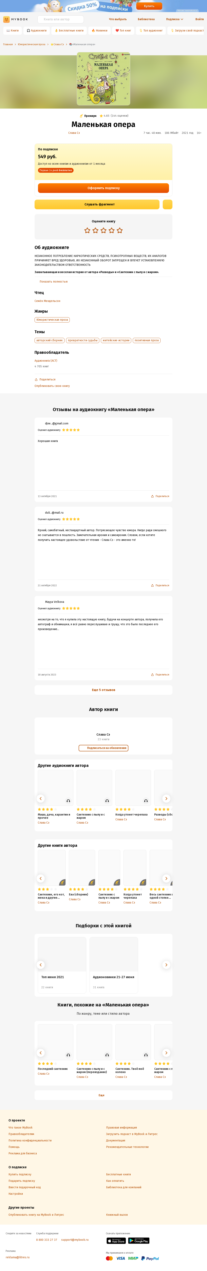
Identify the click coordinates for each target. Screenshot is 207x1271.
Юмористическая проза (52, 319)
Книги (15, 30)
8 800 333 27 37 (46, 1240)
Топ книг (125, 30)
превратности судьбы (82, 340)
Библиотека (146, 19)
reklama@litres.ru (18, 1257)
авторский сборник (49, 340)
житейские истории (116, 340)
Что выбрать (118, 19)
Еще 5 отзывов (103, 690)
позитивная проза (147, 340)
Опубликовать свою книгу (52, 386)
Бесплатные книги (71, 30)
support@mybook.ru (75, 1240)
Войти (199, 19)
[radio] (87, 230)
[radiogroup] (103, 231)
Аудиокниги (38, 30)
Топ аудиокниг (153, 30)
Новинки (101, 30)
